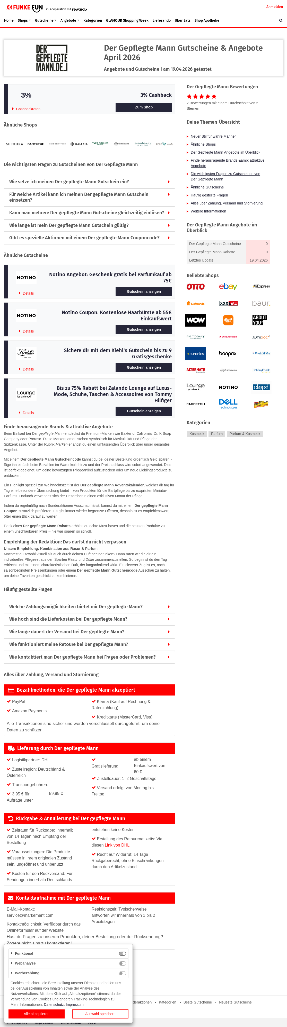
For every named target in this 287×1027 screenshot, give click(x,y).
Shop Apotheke (207, 20)
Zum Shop (144, 107)
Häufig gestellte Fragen (209, 195)
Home (9, 20)
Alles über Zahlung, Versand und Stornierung (227, 203)
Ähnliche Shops (203, 144)
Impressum (75, 1004)
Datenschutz (54, 1004)
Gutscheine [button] (44, 20)
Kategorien (92, 20)
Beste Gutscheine (198, 1002)
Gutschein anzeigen (144, 291)
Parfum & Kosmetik (244, 434)
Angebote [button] (68, 20)
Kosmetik (196, 434)
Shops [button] (23, 20)
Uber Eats (182, 20)
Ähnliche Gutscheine (207, 187)
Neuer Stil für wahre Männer (213, 136)
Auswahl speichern (100, 1014)
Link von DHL (117, 845)
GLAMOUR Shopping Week (127, 20)
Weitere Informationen (208, 211)
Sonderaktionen (139, 1002)
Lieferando (162, 20)
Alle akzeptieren (36, 1014)
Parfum (217, 434)
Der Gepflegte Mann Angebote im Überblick (225, 152)
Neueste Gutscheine (235, 1002)
